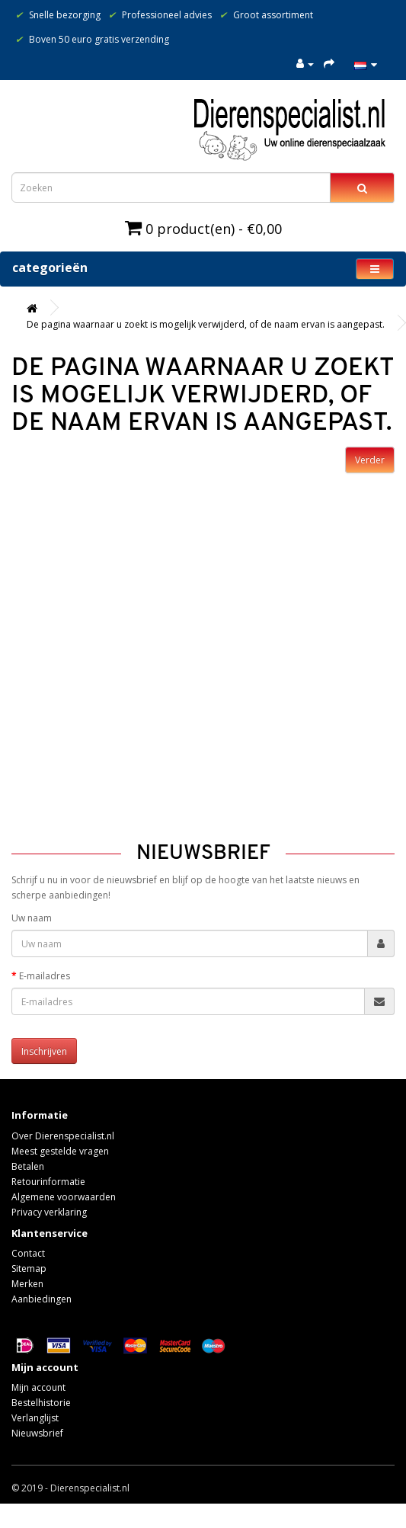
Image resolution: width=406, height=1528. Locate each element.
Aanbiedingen (41, 1299)
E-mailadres (44, 975)
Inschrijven (44, 1051)
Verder (370, 459)
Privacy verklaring (49, 1212)
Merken (27, 1283)
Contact (28, 1253)
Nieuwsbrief (37, 1433)
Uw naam (31, 917)
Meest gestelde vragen (60, 1151)
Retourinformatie (48, 1181)
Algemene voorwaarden (63, 1196)
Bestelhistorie (41, 1402)
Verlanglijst (35, 1417)
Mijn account (38, 1387)
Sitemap (28, 1268)
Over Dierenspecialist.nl (62, 1135)
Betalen (27, 1166)
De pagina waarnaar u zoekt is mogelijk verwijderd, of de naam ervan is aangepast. (206, 324)
